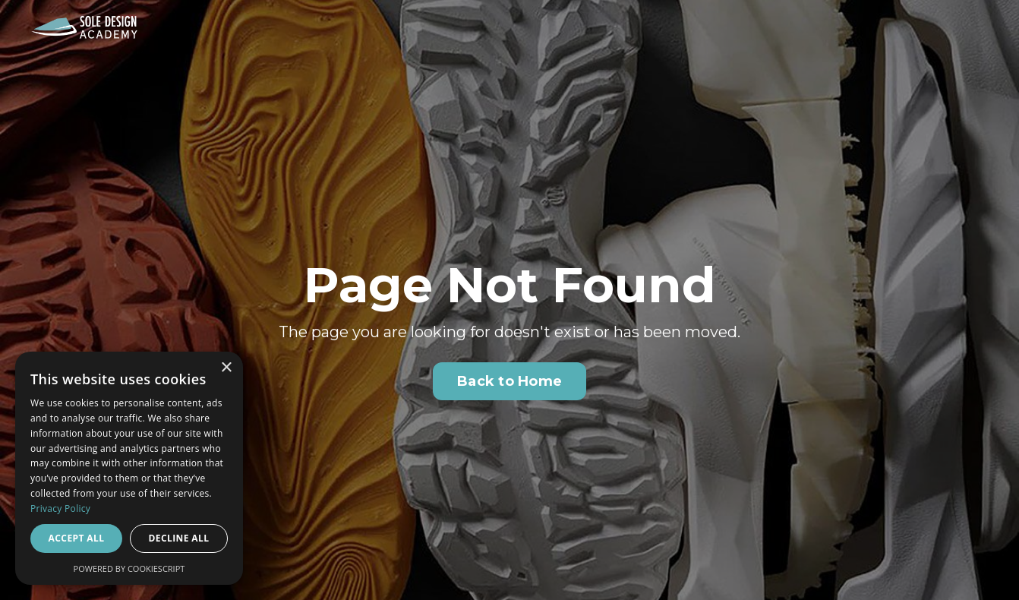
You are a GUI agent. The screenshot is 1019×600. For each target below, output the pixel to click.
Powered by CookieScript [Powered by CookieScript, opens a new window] (129, 568)
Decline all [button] (179, 538)
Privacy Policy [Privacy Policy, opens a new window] (60, 508)
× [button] (226, 368)
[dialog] (129, 468)
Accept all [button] (77, 538)
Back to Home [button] (509, 381)
